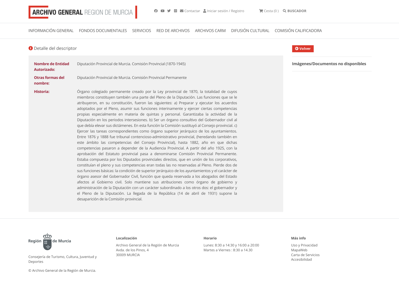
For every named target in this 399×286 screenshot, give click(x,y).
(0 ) (269, 10)
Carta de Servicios (305, 254)
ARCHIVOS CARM (210, 30)
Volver (305, 48)
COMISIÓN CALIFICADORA (298, 30)
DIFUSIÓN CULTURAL (250, 30)
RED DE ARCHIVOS (173, 30)
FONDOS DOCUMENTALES (103, 30)
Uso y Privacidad (304, 245)
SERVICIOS (141, 30)
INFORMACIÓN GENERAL (51, 30)
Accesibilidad (301, 259)
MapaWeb (299, 249)
